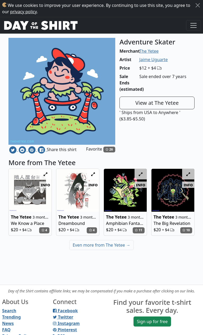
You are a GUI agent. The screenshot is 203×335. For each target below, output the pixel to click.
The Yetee (149, 51)
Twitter (63, 317)
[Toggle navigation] (193, 25)
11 (138, 230)
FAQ (6, 330)
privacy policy (23, 12)
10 (186, 230)
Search (9, 311)
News (8, 323)
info (45, 185)
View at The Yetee (157, 102)
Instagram (66, 323)
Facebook (65, 311)
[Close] (198, 5)
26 (109, 149)
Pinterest (65, 330)
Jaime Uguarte (153, 59)
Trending (11, 317)
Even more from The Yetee (101, 245)
